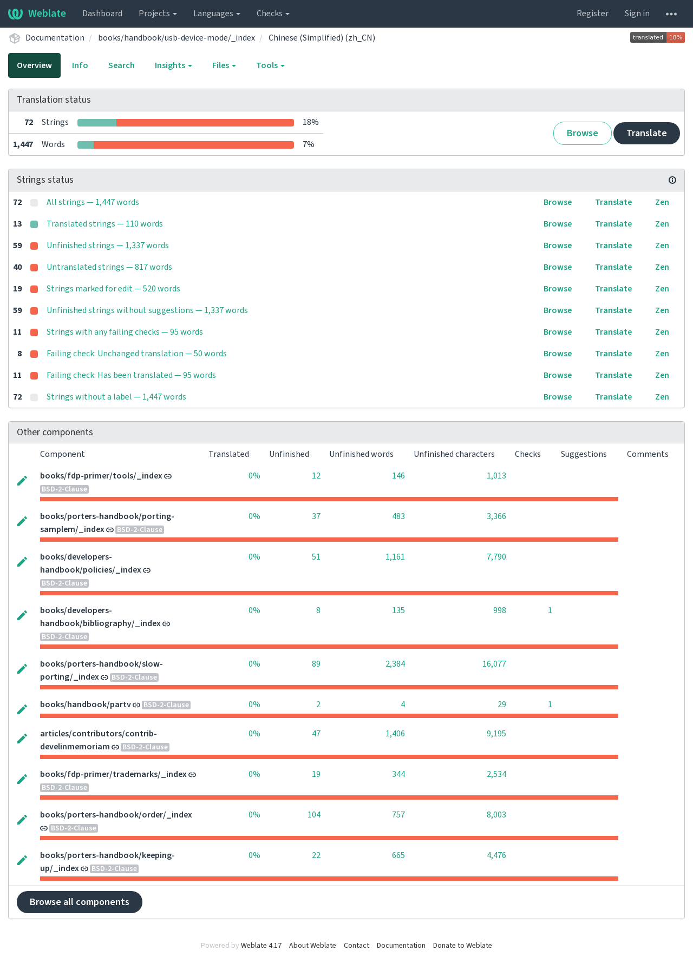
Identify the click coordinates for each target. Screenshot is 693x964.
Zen (662, 202)
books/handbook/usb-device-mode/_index (176, 38)
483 (398, 516)
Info (80, 65)
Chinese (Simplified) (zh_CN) (322, 38)
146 (398, 476)
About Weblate (312, 945)
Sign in (637, 13)
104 (314, 815)
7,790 (496, 557)
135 (398, 610)
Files (224, 65)
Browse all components (79, 902)
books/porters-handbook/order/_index (116, 815)
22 (316, 855)
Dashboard (102, 13)
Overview (34, 65)
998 (499, 610)
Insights (173, 65)
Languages (216, 13)
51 (316, 557)
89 (316, 664)
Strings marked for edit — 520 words (113, 289)
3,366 (496, 516)
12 (316, 476)
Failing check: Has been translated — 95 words (131, 375)
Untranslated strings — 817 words (109, 267)
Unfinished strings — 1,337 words (108, 245)
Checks (273, 13)
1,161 (395, 557)
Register (593, 13)
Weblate (37, 13)
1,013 (496, 476)
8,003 (496, 815)
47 (316, 734)
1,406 (395, 734)
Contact (356, 945)
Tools (270, 65)
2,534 (496, 774)
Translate (646, 133)
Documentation (54, 38)
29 (502, 704)
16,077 (494, 664)
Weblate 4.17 (261, 945)
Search (121, 65)
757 (398, 815)
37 (316, 516)
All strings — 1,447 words (93, 202)
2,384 (395, 664)
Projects (158, 13)
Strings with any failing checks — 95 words (125, 332)
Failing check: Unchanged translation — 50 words (137, 354)
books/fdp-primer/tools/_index (101, 476)
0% (254, 476)
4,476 (496, 855)
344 (398, 774)
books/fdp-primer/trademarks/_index (113, 774)
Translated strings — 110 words (105, 224)
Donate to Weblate (462, 945)
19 (316, 774)
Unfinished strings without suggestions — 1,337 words (147, 310)
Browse (582, 133)
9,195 (496, 734)
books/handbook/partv (85, 704)
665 (398, 855)
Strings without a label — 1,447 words (116, 397)
